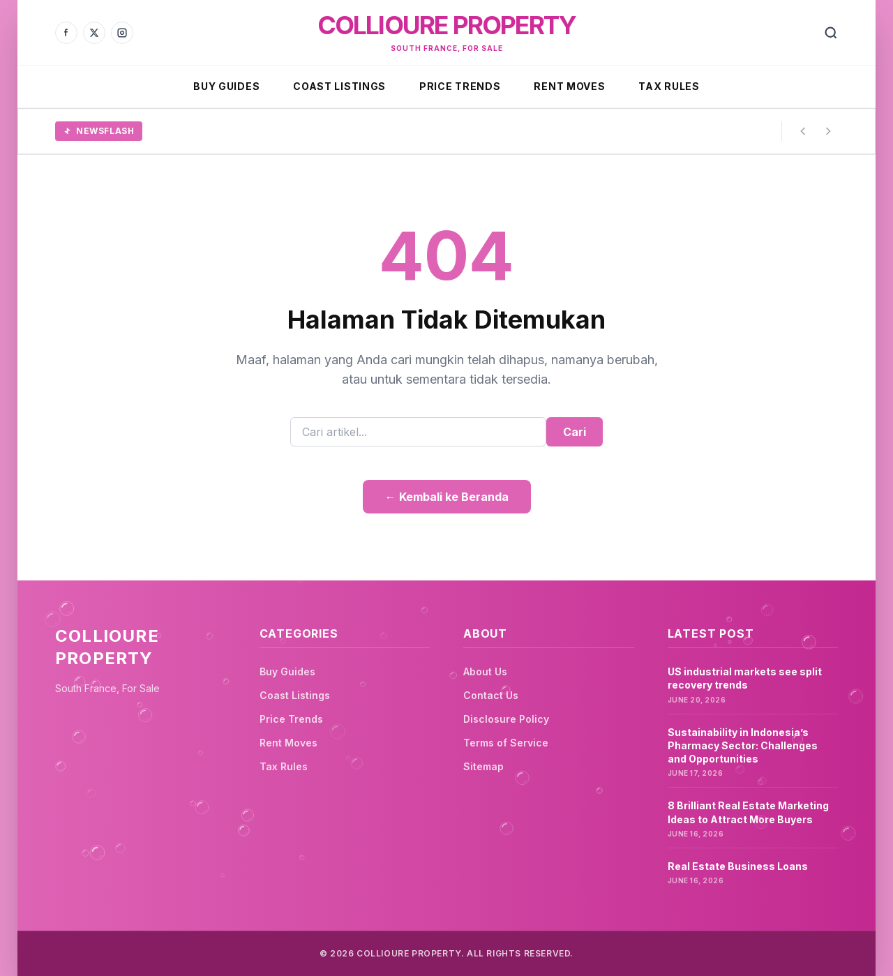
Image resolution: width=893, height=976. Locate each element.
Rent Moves (569, 86)
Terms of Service (505, 743)
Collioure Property (446, 25)
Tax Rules (668, 86)
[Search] (831, 33)
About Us (485, 671)
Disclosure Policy (506, 719)
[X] (94, 33)
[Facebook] (66, 33)
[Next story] (828, 131)
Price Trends (459, 86)
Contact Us (490, 695)
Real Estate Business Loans (738, 866)
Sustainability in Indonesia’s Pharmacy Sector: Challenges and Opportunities (743, 745)
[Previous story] (803, 131)
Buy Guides (226, 86)
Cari (574, 432)
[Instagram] (122, 33)
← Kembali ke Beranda (447, 497)
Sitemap (483, 766)
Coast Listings (339, 86)
